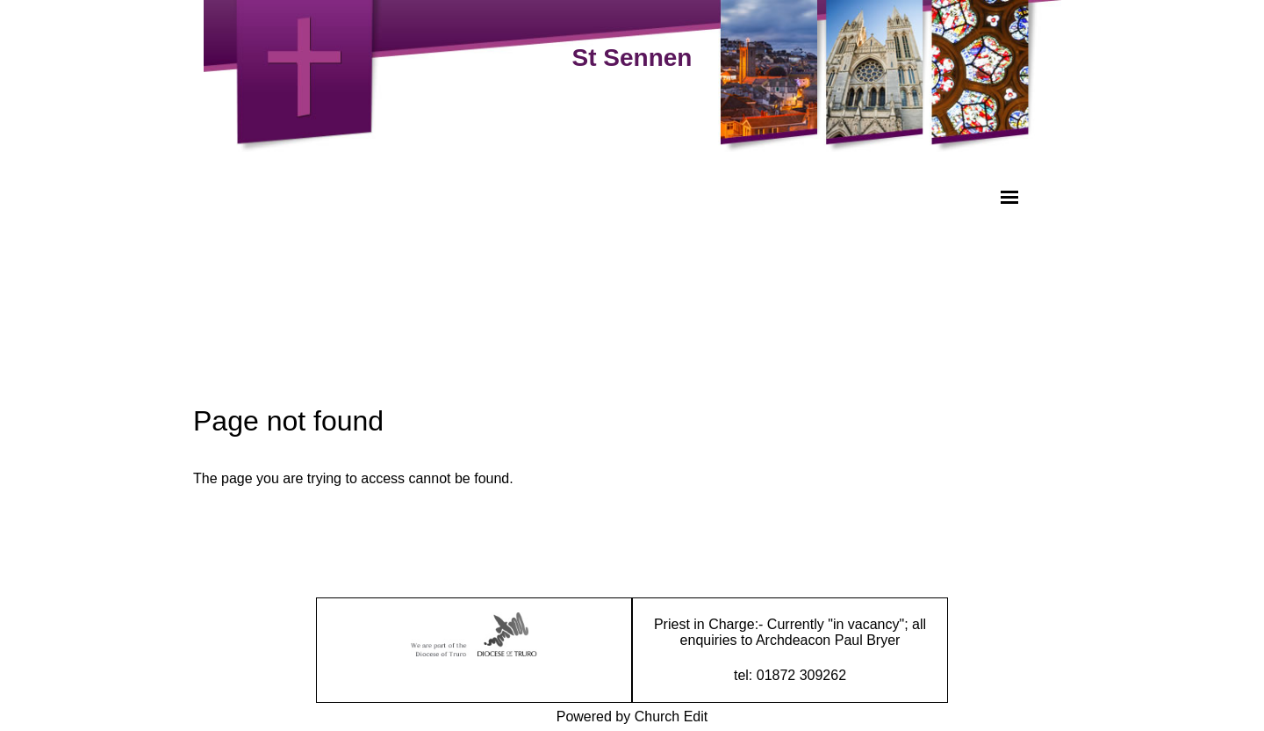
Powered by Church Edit (632, 716)
